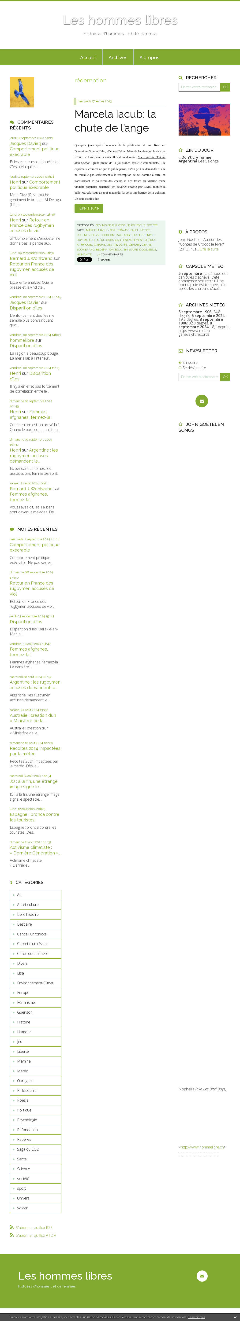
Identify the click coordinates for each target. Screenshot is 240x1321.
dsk (112, 230)
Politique (24, 1110)
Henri (15, 182)
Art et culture (28, 904)
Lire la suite (89, 208)
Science (23, 1168)
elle (92, 240)
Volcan (22, 1208)
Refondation (27, 1129)
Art (19, 894)
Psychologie (27, 1119)
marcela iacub (97, 230)
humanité (84, 254)
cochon (108, 235)
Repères (24, 1139)
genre (146, 244)
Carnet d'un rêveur (32, 943)
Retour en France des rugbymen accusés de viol (32, 225)
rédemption (105, 249)
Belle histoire (28, 914)
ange (127, 235)
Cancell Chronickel (32, 934)
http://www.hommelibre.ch (202, 1147)
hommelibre (22, 340)
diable (137, 235)
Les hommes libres (120, 19)
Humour (24, 1031)
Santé (22, 1159)
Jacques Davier (25, 302)
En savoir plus (196, 1317)
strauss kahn (127, 230)
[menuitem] (88, 57)
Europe (23, 992)
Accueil (88, 57)
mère (101, 240)
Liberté (23, 1051)
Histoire (23, 1022)
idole (143, 249)
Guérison (25, 1012)
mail (119, 235)
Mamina (24, 1061)
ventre (111, 244)
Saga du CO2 (28, 1149)
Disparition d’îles (26, 307)
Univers (23, 1198)
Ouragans (25, 1080)
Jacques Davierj (25, 143)
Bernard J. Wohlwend (31, 258)
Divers (22, 963)
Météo (22, 1071)
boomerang (86, 249)
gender (134, 244)
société (23, 1178)
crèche (99, 244)
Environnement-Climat (35, 983)
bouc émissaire (126, 249)
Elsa (20, 973)
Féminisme (26, 1002)
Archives (118, 57)
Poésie (23, 1100)
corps (123, 244)
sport (21, 1188)
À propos (149, 57)
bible (152, 249)
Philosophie (27, 1090)
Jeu (19, 1041)
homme (82, 240)
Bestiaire (24, 924)
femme (149, 235)
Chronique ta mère (32, 953)
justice (144, 230)
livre (97, 235)
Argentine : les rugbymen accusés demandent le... (34, 456)
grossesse (114, 240)
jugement (84, 235)
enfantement (133, 240)
